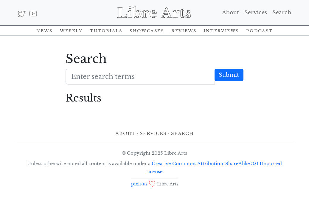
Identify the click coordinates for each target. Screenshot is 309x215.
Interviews (221, 30)
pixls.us (139, 184)
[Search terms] (140, 77)
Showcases (147, 30)
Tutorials (106, 30)
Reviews (183, 30)
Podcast (259, 30)
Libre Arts (154, 12)
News (44, 30)
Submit (229, 75)
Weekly (71, 30)
